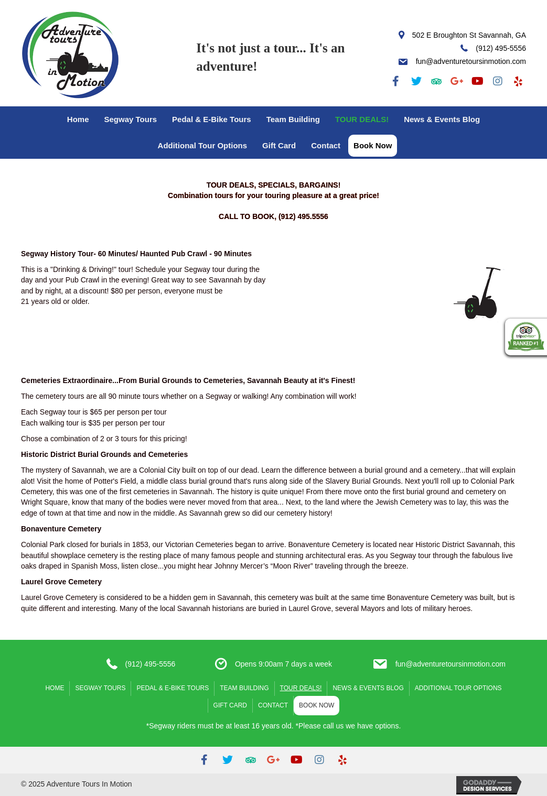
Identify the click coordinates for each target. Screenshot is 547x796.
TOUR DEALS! (362, 119)
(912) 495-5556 (150, 664)
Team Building (293, 119)
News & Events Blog (442, 119)
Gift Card (279, 145)
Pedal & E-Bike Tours (211, 119)
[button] (396, 81)
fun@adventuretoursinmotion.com (450, 664)
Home (78, 119)
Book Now (372, 145)
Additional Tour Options (203, 145)
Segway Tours (130, 119)
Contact (325, 145)
